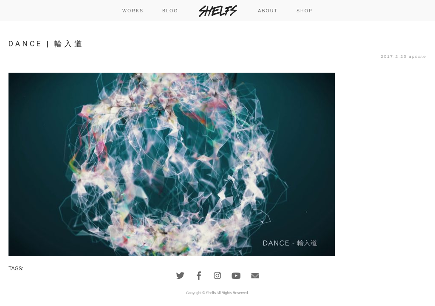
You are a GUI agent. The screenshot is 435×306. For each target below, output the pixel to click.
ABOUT (268, 10)
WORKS (133, 10)
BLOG (170, 10)
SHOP (305, 10)
